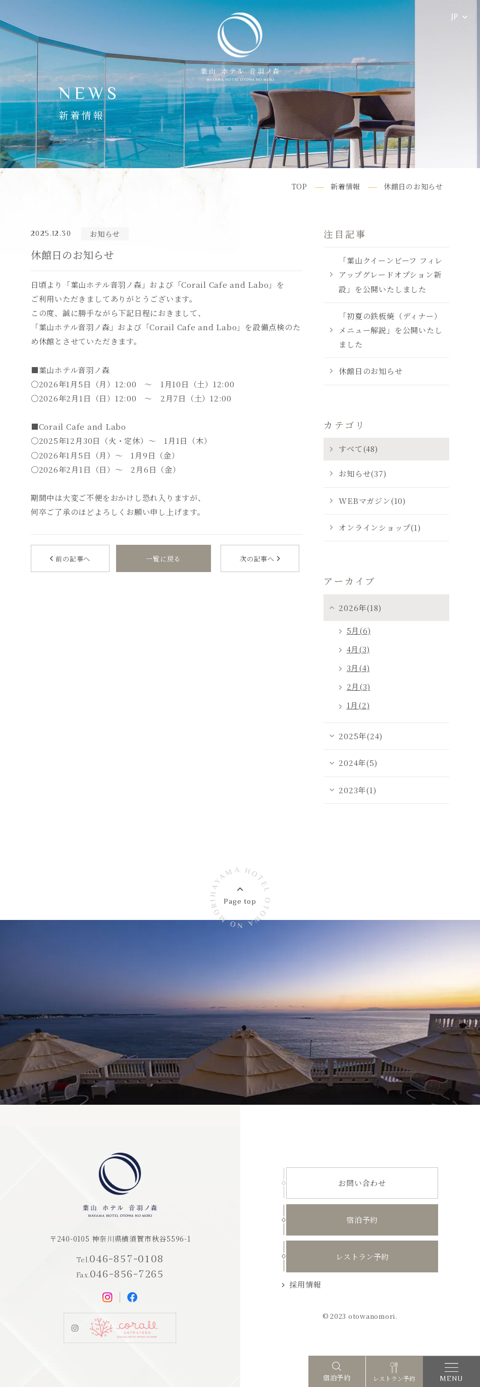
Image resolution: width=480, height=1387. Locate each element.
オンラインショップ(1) (379, 527)
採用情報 (305, 1284)
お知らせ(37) (362, 473)
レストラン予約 (362, 1256)
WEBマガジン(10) (372, 500)
